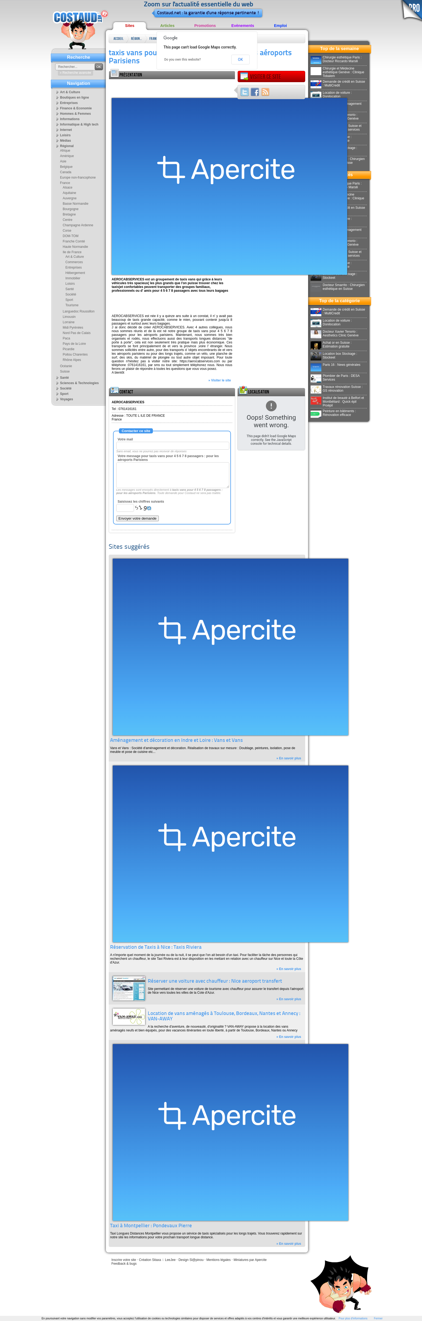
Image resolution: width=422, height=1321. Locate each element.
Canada (65, 172)
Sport (69, 300)
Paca (66, 338)
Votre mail (125, 439)
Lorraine (69, 322)
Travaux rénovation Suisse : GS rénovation (337, 388)
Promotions (205, 25)
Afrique (65, 150)
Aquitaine (69, 193)
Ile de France (72, 252)
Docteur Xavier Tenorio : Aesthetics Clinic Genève (334, 333)
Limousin (69, 317)
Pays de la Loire (74, 344)
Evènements (242, 25)
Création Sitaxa (150, 1260)
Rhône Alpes (72, 360)
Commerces (74, 262)
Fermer (378, 1318)
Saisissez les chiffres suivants (141, 501)
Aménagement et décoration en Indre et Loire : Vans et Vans (176, 740)
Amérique (67, 156)
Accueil (119, 38)
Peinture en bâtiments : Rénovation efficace (333, 413)
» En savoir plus (288, 758)
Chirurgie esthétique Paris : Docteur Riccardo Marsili (336, 59)
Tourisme (72, 305)
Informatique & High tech (79, 124)
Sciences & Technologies (79, 383)
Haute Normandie (75, 247)
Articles (167, 25)
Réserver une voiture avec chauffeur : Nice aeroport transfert (215, 981)
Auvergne (69, 198)
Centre (67, 220)
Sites (129, 25)
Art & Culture (70, 92)
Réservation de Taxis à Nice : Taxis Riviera (156, 947)
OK (240, 59)
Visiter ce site (260, 76)
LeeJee (170, 1260)
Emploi (280, 25)
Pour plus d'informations (353, 1318)
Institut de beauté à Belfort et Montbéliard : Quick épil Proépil (337, 401)
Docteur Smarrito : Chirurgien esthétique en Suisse (338, 287)
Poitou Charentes (75, 354)
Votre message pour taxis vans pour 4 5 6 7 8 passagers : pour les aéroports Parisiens (168, 458)
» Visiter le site (219, 380)
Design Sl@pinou (190, 1260)
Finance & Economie (76, 108)
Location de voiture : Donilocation (331, 94)
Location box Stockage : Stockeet (334, 276)
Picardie (68, 349)
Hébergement (75, 273)
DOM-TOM (70, 236)
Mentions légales (218, 1260)
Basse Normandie (75, 204)
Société (70, 294)
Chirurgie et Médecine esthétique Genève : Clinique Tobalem (337, 72)
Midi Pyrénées (73, 327)
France (154, 38)
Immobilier (72, 278)
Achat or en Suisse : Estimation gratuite (331, 344)
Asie (63, 161)
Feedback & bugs (123, 1264)
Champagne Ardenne (78, 225)
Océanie (66, 366)
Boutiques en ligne (74, 97)
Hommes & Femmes (75, 114)
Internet (66, 130)
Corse (67, 230)
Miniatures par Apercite (250, 1260)
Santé (69, 289)
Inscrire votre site (123, 1260)
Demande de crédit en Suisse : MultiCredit (338, 83)
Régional (136, 38)
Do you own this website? (182, 59)
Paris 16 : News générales (335, 365)
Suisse (65, 371)
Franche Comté (74, 241)
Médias (65, 140)
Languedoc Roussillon (78, 311)
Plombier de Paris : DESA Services (335, 377)
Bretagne (69, 214)
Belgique (66, 167)
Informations (70, 119)
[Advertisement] (172, 87)
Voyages (66, 399)
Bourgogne (71, 209)
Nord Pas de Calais (76, 333)
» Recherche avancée (75, 73)
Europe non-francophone (78, 177)
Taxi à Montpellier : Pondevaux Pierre (151, 1226)
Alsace (67, 187)
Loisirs (65, 135)
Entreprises (69, 103)
